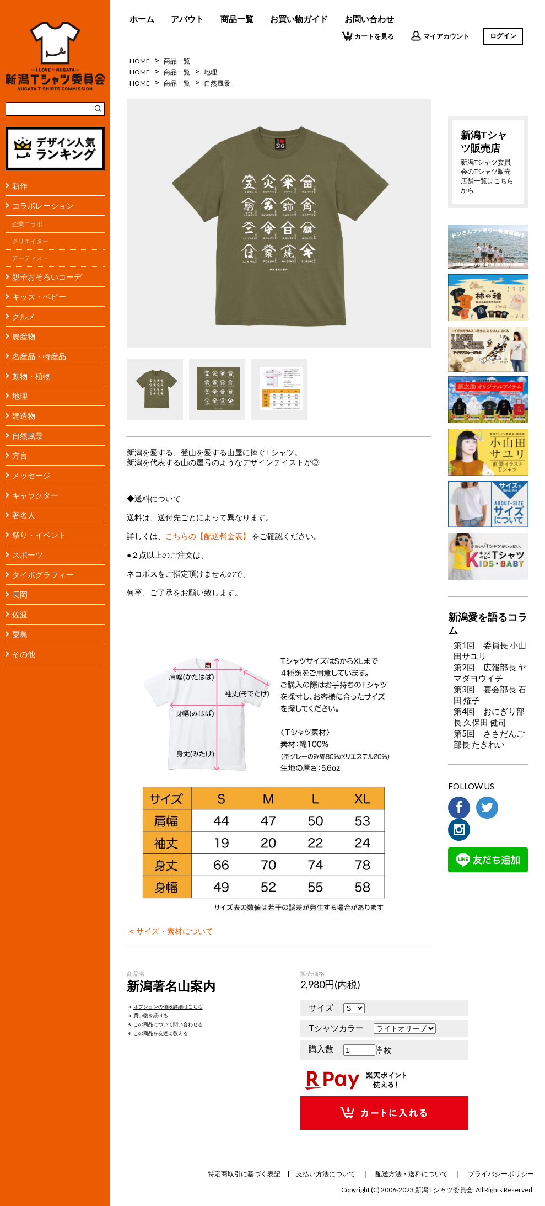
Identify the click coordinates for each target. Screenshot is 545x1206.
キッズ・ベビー (39, 296)
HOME (139, 61)
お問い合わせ (369, 19)
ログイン (503, 35)
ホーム (141, 19)
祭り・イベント (39, 535)
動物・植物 (31, 376)
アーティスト (30, 258)
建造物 (23, 415)
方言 (20, 455)
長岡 (20, 594)
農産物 (23, 336)
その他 (23, 654)
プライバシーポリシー (501, 1174)
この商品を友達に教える (157, 1033)
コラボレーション (43, 205)
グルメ (23, 316)
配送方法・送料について (411, 1174)
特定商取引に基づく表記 (244, 1174)
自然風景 (27, 435)
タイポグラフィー (43, 574)
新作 (20, 185)
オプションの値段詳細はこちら (165, 1007)
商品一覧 (236, 19)
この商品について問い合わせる (165, 1024)
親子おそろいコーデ (47, 276)
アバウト (187, 19)
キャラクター (35, 495)
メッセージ (31, 475)
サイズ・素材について (170, 931)
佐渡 (20, 614)
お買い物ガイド (299, 19)
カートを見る (368, 35)
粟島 (20, 634)
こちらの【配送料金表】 (207, 536)
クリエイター (30, 241)
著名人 (23, 515)
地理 (20, 396)
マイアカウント (440, 35)
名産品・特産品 (39, 356)
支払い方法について (325, 1174)
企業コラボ (27, 224)
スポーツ (27, 554)
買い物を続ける (147, 1015)
